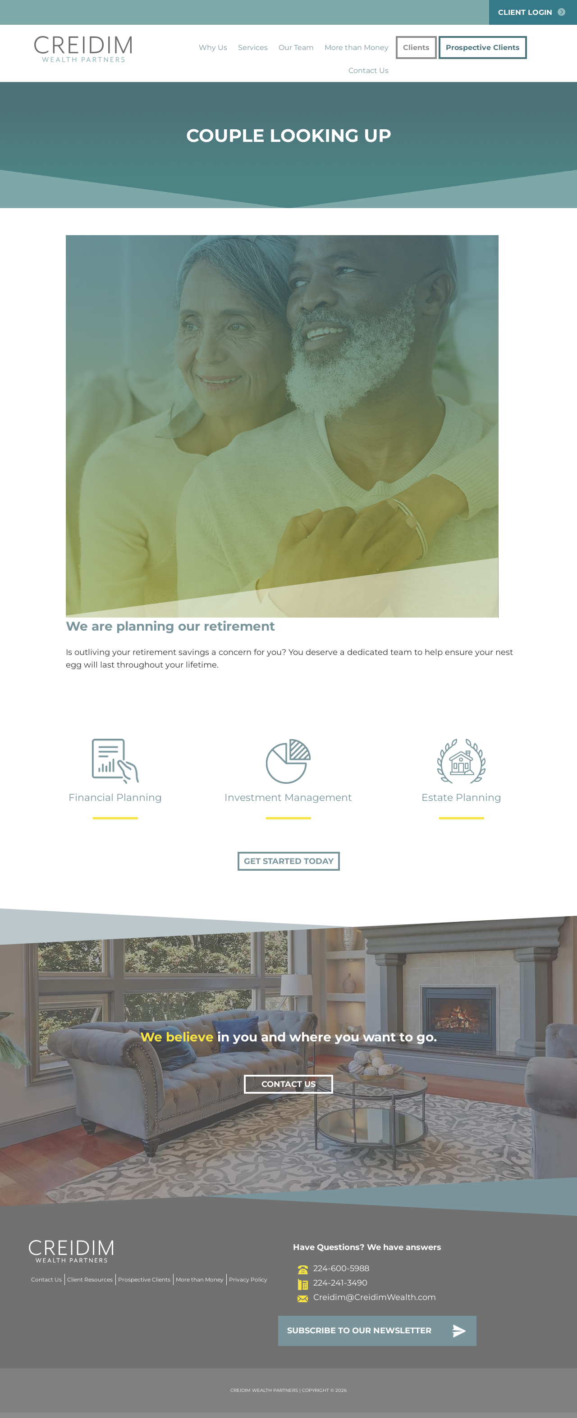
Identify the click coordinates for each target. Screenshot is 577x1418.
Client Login (533, 12)
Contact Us (368, 70)
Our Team (296, 47)
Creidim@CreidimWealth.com (364, 1297)
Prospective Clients (483, 47)
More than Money (357, 47)
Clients (416, 47)
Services (253, 47)
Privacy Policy (248, 1279)
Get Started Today (289, 861)
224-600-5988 (331, 1268)
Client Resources (90, 1279)
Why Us (213, 47)
